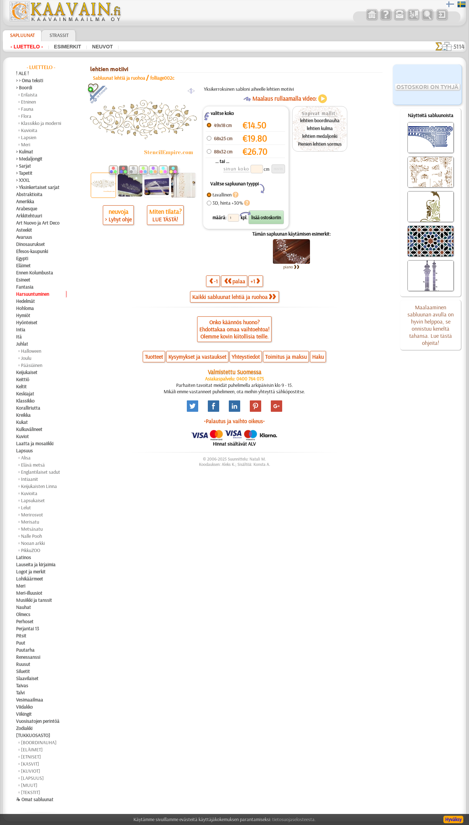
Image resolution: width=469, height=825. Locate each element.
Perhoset (24, 621)
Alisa (26, 457)
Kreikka (23, 415)
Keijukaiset (26, 372)
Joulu (26, 358)
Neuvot (102, 46)
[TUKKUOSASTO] (33, 735)
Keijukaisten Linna (39, 486)
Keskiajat (25, 393)
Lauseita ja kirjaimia (36, 564)
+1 (255, 281)
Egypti (22, 258)
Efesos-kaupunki (32, 251)
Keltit (21, 386)
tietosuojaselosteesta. (294, 819)
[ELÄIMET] (32, 749)
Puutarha (25, 650)
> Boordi (24, 87)
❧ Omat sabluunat (34, 799)
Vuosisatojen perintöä (37, 721)
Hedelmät (25, 301)
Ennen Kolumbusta (34, 272)
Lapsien (28, 137)
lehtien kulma (320, 128)
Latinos (23, 557)
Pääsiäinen (31, 365)
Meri (25, 144)
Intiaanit (29, 479)
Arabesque (26, 208)
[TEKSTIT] (30, 792)
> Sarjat (23, 166)
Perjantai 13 (27, 628)
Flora (26, 116)
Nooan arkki (33, 543)
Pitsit (21, 635)
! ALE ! (22, 73)
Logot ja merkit (31, 571)
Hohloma (25, 308)
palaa (234, 281)
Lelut (26, 507)
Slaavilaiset (27, 678)
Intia (20, 329)
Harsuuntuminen (32, 294)
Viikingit (24, 714)
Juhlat (22, 344)
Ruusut (23, 664)
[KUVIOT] (30, 771)
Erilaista (29, 94)
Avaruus (24, 237)
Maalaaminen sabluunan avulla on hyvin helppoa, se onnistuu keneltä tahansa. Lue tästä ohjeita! (430, 325)
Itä (19, 336)
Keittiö (22, 379)
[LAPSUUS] (32, 778)
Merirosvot (32, 514)
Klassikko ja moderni (41, 123)
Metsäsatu (32, 529)
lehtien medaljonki (319, 136)
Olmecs (23, 614)
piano (291, 266)
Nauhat (23, 607)
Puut (20, 643)
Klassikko (25, 401)
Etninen (28, 102)
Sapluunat (22, 35)
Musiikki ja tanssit (34, 600)
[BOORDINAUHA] (39, 742)
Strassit (58, 35)
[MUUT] (29, 785)
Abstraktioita (29, 194)
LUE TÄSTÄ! (165, 219)
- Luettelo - (27, 46)
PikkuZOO (30, 550)
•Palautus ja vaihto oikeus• (234, 421)
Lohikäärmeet (29, 579)
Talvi (20, 692)
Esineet (23, 280)
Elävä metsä (33, 465)
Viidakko (24, 707)
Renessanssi (28, 657)
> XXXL (23, 180)
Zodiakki (24, 728)
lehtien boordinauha (319, 120)
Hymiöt (23, 315)
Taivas (22, 685)
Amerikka (25, 201)
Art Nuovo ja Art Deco (37, 223)
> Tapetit (24, 173)
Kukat (22, 422)
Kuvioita (29, 130)
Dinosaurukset (30, 244)
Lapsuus (24, 450)
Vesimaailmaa (29, 700)
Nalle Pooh (31, 536)
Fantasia (24, 287)
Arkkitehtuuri (29, 215)
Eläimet (23, 265)
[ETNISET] (31, 756)
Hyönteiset (26, 322)
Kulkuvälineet (29, 429)
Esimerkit (67, 46)
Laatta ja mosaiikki (34, 443)
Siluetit (23, 671)
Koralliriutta (28, 408)
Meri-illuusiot (29, 593)
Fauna (27, 109)
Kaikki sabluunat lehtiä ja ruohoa (234, 296)
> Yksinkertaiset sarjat (37, 187)
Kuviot (22, 436)
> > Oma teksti (29, 80)
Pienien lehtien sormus (320, 144)
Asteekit (24, 230)
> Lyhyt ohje (118, 219)
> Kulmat (24, 151)
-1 (213, 281)
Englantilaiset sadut (40, 472)
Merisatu (30, 522)
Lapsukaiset (33, 500)
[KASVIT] (30, 764)
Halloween (31, 351)
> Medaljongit (29, 159)
